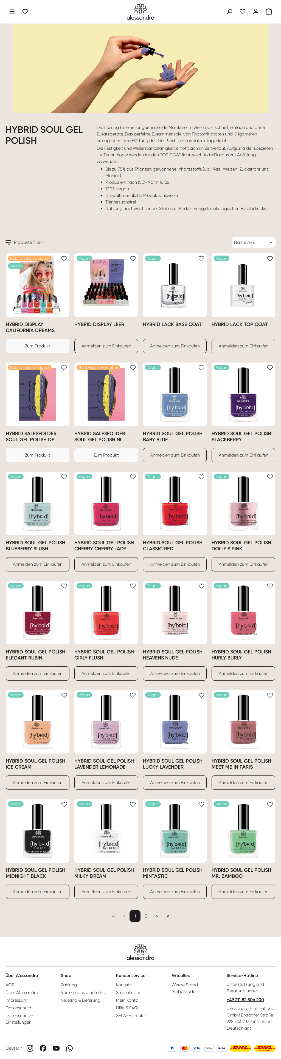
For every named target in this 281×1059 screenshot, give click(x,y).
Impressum (16, 1000)
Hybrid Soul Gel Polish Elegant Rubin (35, 655)
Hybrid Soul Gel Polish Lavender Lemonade (104, 764)
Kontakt (124, 984)
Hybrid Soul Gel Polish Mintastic (173, 873)
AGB (10, 984)
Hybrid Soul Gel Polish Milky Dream (104, 873)
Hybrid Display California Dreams (30, 327)
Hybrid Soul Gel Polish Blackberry (241, 437)
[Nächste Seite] (156, 916)
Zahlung (69, 984)
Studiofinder (128, 992)
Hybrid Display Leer (99, 324)
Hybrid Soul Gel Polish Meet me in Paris (241, 764)
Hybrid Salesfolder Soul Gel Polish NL (99, 437)
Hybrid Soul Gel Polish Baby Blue (173, 437)
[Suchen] (229, 11)
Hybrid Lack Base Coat (172, 324)
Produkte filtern (24, 242)
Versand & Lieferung (80, 1000)
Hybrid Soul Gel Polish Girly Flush (104, 655)
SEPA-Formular (131, 1015)
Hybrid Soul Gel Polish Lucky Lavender (173, 764)
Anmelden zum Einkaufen (106, 346)
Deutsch (13, 1048)
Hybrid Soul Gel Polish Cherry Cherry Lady (104, 546)
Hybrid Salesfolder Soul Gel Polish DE (31, 437)
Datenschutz (18, 1007)
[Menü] (12, 11)
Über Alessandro (21, 992)
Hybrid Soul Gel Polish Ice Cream (35, 764)
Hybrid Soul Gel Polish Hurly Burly (241, 655)
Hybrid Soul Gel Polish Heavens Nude (173, 655)
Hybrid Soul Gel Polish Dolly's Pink (241, 546)
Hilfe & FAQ (127, 1007)
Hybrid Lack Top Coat (240, 324)
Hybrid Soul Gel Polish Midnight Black (35, 873)
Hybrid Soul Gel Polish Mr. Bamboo (241, 873)
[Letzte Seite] (167, 916)
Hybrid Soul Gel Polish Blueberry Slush (35, 546)
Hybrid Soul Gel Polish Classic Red (173, 546)
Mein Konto (127, 1000)
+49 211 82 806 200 (245, 999)
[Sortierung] (254, 242)
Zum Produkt (37, 346)
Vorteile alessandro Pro (83, 992)
